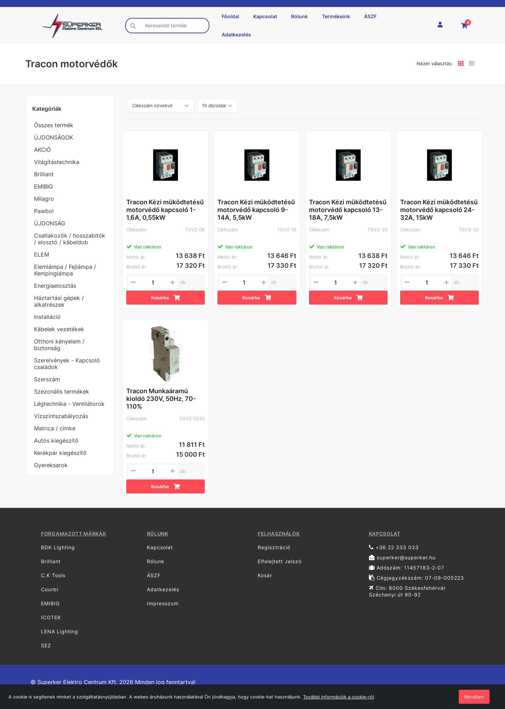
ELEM (41, 254)
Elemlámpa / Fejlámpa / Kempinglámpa (65, 270)
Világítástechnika (56, 161)
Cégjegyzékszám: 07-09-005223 (416, 578)
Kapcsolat (265, 16)
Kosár (265, 575)
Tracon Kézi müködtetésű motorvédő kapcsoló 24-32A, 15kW (439, 209)
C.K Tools (53, 575)
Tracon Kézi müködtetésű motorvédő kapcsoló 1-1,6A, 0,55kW (165, 209)
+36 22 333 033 (394, 547)
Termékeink (336, 16)
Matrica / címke (54, 428)
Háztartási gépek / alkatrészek (59, 301)
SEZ (46, 645)
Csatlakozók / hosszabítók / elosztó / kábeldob (69, 239)
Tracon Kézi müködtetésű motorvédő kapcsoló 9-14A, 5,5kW (256, 209)
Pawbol (44, 210)
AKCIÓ (42, 149)
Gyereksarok (51, 465)
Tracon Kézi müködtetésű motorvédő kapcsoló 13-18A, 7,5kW (347, 209)
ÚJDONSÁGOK (53, 137)
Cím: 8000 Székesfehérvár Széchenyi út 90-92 (407, 591)
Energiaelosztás (55, 285)
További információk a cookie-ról (338, 697)
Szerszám (47, 379)
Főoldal (230, 16)
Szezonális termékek (61, 391)
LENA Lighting (59, 631)
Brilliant (44, 174)
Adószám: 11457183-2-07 (406, 568)
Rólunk (299, 16)
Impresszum (163, 603)
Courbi (49, 589)
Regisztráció (274, 547)
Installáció (47, 316)
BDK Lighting (58, 547)
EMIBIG (43, 186)
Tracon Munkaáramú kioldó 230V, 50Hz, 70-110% (161, 398)
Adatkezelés (236, 35)
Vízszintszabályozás (61, 416)
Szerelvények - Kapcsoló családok (67, 363)
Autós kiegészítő (56, 440)
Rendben (474, 697)
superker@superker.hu (402, 557)
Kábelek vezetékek (59, 329)
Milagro (44, 198)
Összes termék (53, 125)
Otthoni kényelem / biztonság (59, 345)
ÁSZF (370, 16)
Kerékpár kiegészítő (60, 452)
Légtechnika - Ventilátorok (69, 403)
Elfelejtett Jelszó (280, 561)
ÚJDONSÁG (49, 223)
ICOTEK (51, 617)
